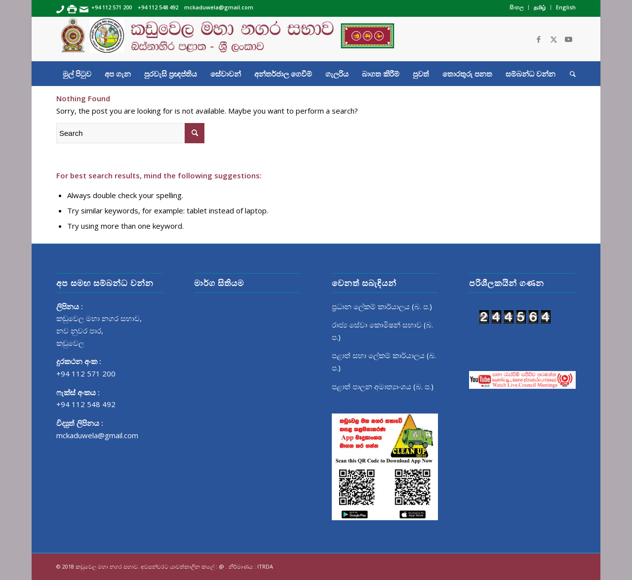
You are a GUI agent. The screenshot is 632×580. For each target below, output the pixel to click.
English (566, 7)
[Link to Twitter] (553, 39)
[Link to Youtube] (568, 39)
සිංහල (516, 7)
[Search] (569, 73)
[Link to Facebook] (538, 39)
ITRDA (265, 566)
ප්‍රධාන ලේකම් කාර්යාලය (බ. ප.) (382, 306)
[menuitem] (517, 7)
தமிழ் (540, 7)
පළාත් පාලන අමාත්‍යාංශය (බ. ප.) (383, 386)
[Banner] (316, 39)
